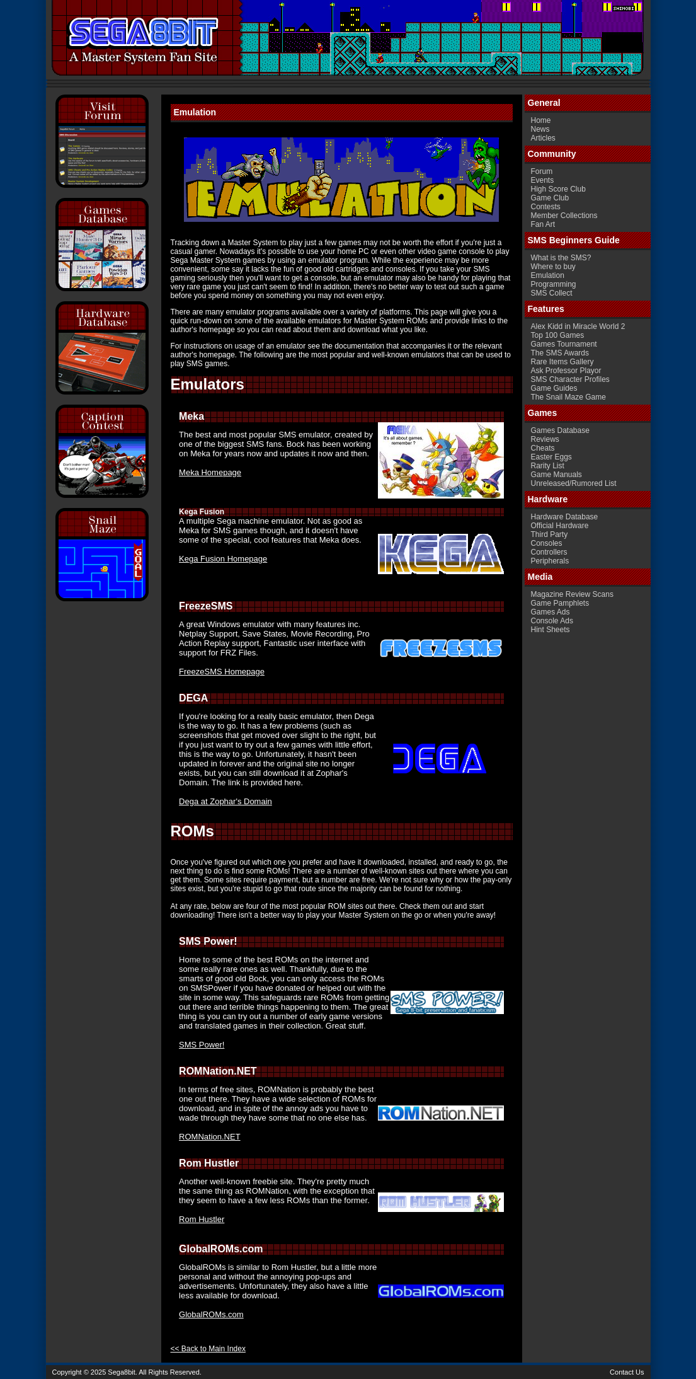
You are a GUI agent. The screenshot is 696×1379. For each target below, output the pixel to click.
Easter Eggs (551, 457)
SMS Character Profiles (570, 379)
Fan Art (543, 224)
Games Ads (550, 612)
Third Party (549, 534)
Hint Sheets (550, 629)
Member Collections (564, 215)
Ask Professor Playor (566, 370)
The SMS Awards (560, 353)
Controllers (549, 552)
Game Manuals (556, 474)
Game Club (550, 197)
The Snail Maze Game (568, 397)
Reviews (545, 439)
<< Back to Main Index (208, 1348)
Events (542, 180)
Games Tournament (564, 344)
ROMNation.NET (210, 1136)
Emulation (547, 275)
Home (541, 120)
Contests (546, 206)
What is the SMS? (561, 257)
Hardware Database (564, 516)
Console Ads (552, 620)
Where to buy (553, 266)
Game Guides (554, 388)
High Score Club (558, 189)
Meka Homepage (210, 472)
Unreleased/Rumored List (574, 483)
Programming (553, 284)
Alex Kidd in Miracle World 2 (578, 326)
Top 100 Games (558, 335)
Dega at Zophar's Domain (225, 801)
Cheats (543, 448)
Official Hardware (560, 525)
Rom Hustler (201, 1219)
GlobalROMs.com (211, 1314)
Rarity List (547, 465)
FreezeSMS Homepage (222, 671)
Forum (542, 171)
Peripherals (550, 561)
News (540, 129)
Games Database (560, 430)
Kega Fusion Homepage (223, 558)
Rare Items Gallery (562, 361)
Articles (543, 138)
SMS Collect (552, 293)
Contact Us (627, 1372)
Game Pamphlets (560, 603)
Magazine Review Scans (572, 594)
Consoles (546, 543)
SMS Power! (201, 1044)
